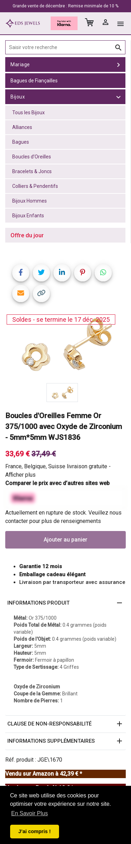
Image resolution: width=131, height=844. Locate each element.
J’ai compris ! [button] (34, 831)
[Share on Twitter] (41, 272)
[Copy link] (41, 293)
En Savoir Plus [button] (29, 813)
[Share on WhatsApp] (103, 272)
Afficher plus (20, 474)
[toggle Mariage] (118, 64)
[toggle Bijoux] (118, 97)
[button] (65, 603)
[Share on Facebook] (20, 272)
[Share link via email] (20, 293)
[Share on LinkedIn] (62, 272)
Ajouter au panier (65, 539)
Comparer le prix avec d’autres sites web (57, 483)
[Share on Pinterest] (82, 272)
